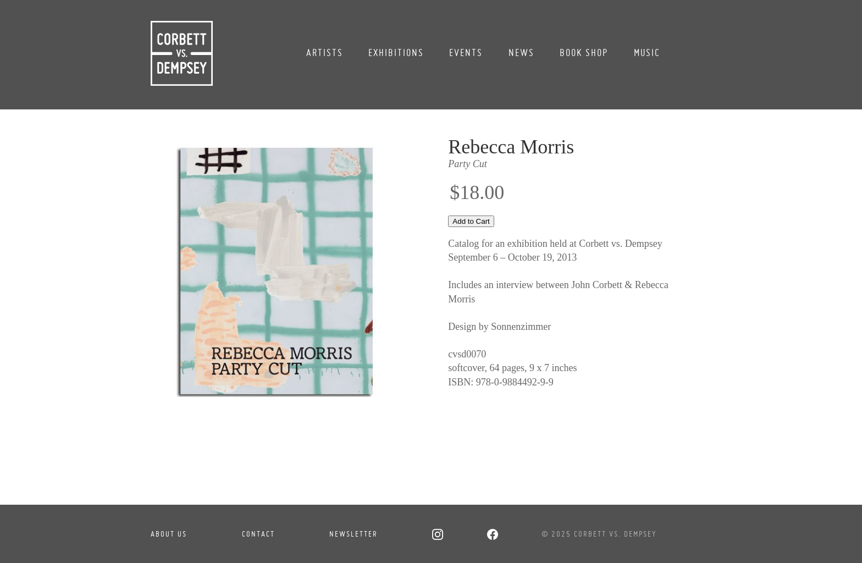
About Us (169, 534)
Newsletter (353, 534)
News (521, 52)
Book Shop (584, 52)
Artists (324, 52)
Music (647, 52)
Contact (258, 534)
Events (466, 52)
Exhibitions (396, 52)
